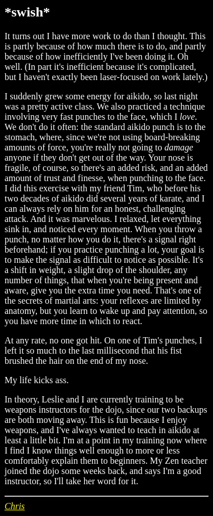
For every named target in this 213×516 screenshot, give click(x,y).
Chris (15, 506)
